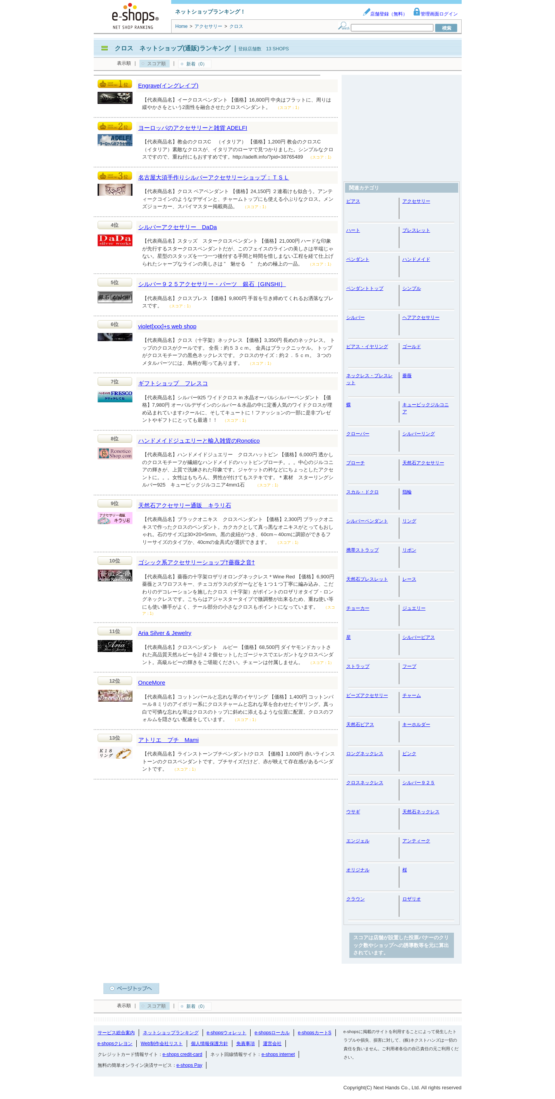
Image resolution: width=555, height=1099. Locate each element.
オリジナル (357, 870)
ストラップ (357, 666)
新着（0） (197, 64)
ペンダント (357, 259)
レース (409, 579)
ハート (353, 230)
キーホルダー (416, 724)
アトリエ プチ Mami (168, 740)
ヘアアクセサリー (421, 317)
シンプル (411, 288)
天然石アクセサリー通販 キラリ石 (184, 505)
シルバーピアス (418, 637)
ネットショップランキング (171, 1032)
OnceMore (151, 682)
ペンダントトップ (364, 288)
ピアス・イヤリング (367, 346)
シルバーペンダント (367, 521)
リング (409, 521)
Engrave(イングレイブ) (168, 85)
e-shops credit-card (183, 1054)
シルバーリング (418, 433)
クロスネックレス (364, 782)
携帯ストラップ (362, 550)
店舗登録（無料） (385, 14)
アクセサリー (416, 201)
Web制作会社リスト (161, 1043)
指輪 (407, 492)
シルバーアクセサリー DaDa (177, 227)
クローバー (357, 433)
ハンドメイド (416, 259)
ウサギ (353, 811)
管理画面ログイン (435, 14)
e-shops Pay (190, 1065)
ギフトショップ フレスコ (173, 383)
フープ (409, 666)
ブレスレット (416, 230)
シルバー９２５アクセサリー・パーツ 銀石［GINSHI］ (212, 284)
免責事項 (245, 1043)
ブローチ (355, 463)
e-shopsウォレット (227, 1032)
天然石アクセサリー (423, 463)
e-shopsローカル (272, 1032)
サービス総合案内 (116, 1032)
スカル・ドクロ (362, 492)
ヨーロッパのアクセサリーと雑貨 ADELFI (192, 127)
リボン (409, 550)
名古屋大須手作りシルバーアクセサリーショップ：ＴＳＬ (213, 177)
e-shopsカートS (315, 1032)
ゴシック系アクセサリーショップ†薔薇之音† (196, 562)
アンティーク (416, 841)
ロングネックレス (364, 753)
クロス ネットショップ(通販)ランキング (172, 48)
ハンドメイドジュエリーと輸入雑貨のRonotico (199, 440)
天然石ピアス (360, 724)
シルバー (355, 317)
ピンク (409, 753)
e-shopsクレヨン (115, 1043)
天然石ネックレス (421, 811)
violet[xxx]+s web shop (167, 326)
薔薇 (407, 375)
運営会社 (272, 1043)
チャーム (411, 695)
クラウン (355, 899)
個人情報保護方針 (209, 1043)
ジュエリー (414, 608)
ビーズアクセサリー (367, 695)
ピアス (353, 201)
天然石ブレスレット (367, 579)
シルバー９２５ (418, 782)
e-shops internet (278, 1054)
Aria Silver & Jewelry (165, 633)
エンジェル (357, 841)
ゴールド (411, 346)
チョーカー (357, 608)
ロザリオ (411, 899)
